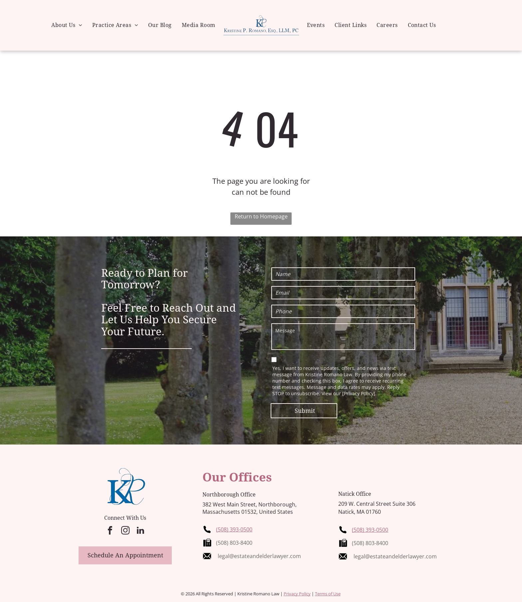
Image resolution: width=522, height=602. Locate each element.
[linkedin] (140, 531)
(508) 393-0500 (234, 529)
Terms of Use (328, 594)
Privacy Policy (297, 594)
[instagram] (125, 531)
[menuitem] (66, 25)
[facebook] (110, 531)
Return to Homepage (261, 216)
